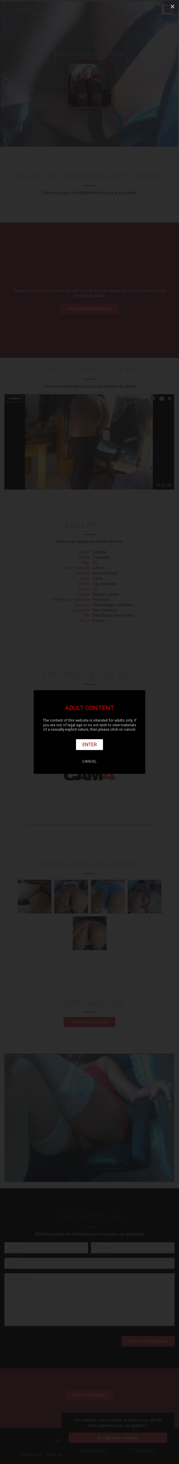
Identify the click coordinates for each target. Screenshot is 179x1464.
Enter (89, 744)
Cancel (89, 761)
